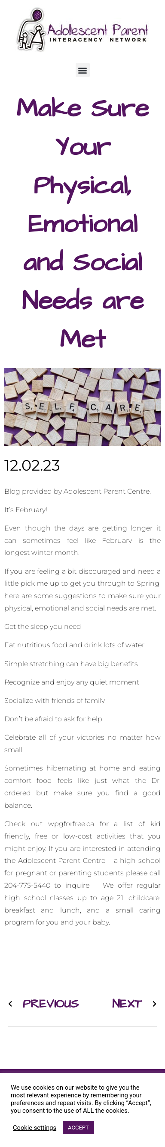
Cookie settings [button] (34, 1128)
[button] (83, 70)
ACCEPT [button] (78, 1127)
